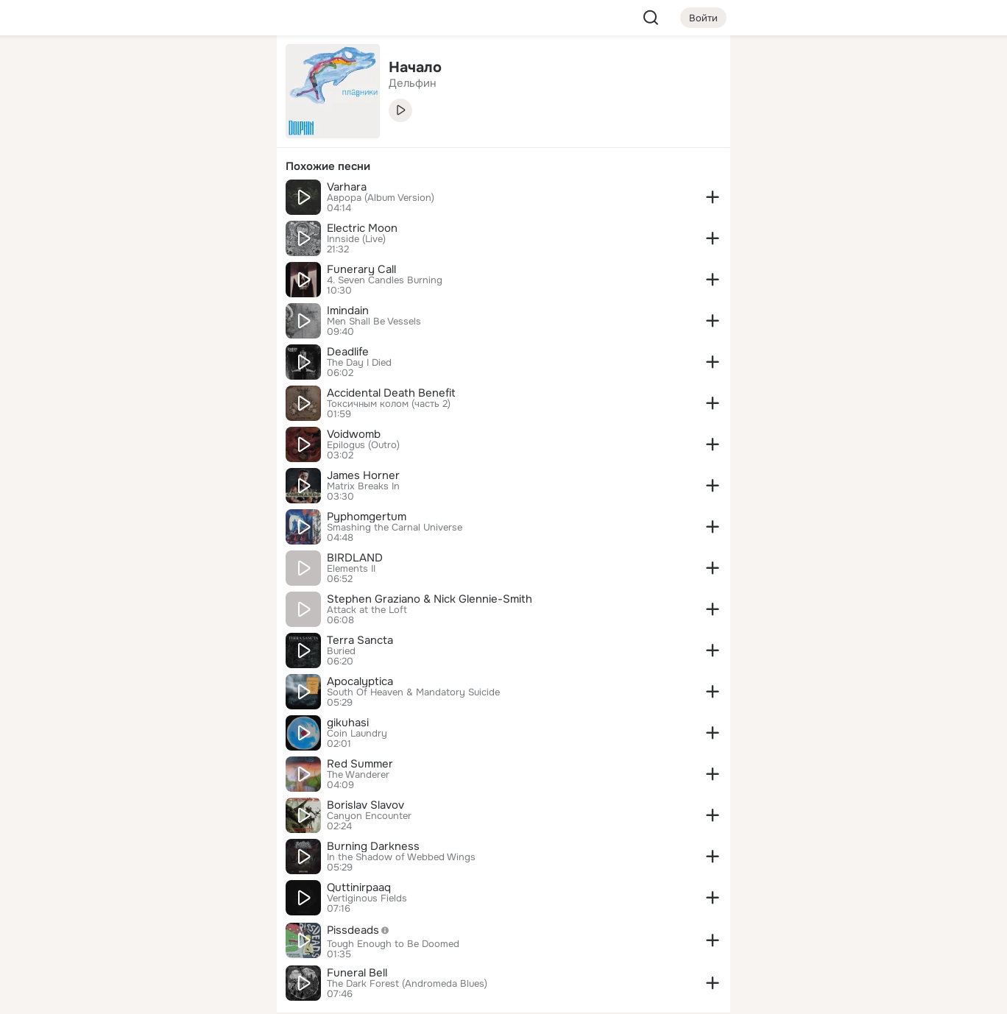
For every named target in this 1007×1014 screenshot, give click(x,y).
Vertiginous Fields (367, 898)
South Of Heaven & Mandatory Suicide (413, 692)
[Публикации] (103, 135)
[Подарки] (103, 200)
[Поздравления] (167, 200)
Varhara (347, 187)
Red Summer (360, 764)
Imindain (348, 310)
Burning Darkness (373, 846)
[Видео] (232, 135)
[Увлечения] (167, 70)
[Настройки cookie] (168, 994)
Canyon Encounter (369, 816)
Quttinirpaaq (359, 887)
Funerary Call (361, 269)
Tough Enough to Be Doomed (393, 944)
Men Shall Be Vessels (374, 321)
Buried (341, 651)
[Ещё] (168, 900)
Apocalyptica (360, 681)
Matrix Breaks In (363, 486)
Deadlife (348, 352)
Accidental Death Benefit (391, 393)
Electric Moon (362, 228)
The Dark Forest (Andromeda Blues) (407, 984)
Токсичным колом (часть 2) (389, 404)
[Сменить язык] (168, 932)
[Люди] (167, 135)
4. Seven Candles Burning (384, 280)
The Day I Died (359, 363)
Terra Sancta (360, 640)
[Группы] (232, 70)
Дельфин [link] (413, 83)
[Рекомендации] (167, 265)
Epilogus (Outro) (363, 445)
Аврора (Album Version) (380, 198)
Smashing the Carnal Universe (394, 527)
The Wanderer (358, 775)
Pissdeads (362, 930)
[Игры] (232, 200)
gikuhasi (348, 722)
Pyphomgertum (366, 516)
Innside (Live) (356, 239)
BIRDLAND (355, 558)
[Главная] (103, 70)
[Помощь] (103, 265)
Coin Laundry (357, 733)
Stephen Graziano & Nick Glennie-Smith (429, 599)
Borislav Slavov (365, 805)
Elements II (351, 569)
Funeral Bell (357, 973)
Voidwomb (354, 434)
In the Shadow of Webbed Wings (401, 857)
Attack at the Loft (367, 610)
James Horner (363, 475)
